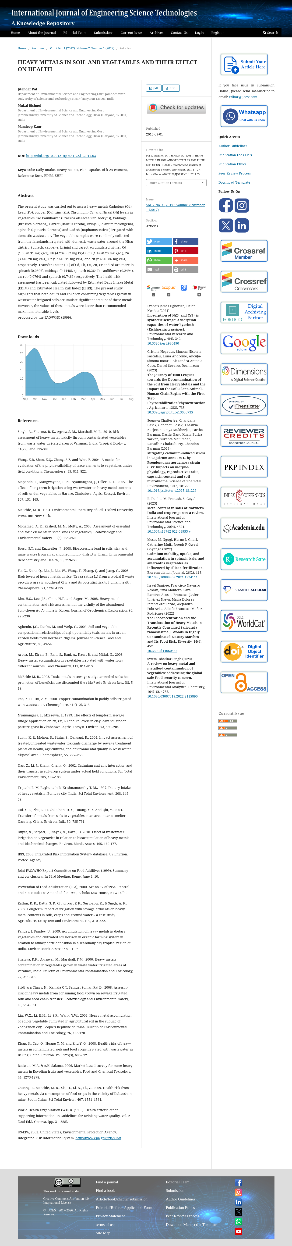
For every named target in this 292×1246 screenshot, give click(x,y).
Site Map (103, 1233)
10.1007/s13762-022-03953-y (169, 531)
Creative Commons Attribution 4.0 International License (66, 1200)
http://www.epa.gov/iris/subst (98, 1138)
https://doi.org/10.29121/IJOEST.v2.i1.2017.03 (61, 155)
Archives (156, 32)
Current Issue (131, 32)
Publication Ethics (232, 164)
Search (270, 32)
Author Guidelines (232, 146)
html (172, 88)
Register (217, 32)
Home (15, 32)
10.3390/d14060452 (162, 650)
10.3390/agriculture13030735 (170, 412)
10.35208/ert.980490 (163, 343)
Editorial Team (75, 32)
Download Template (234, 182)
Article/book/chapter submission (122, 1199)
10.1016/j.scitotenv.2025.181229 (172, 490)
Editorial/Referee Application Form (124, 1207)
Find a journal (107, 1182)
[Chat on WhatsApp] (244, 127)
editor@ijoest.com (243, 97)
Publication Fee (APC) (235, 155)
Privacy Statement (110, 1216)
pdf (155, 88)
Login (199, 32)
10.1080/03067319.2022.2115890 (172, 696)
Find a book (105, 1190)
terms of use (105, 1224)
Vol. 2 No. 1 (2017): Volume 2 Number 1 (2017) (82, 48)
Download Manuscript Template (191, 1224)
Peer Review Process (234, 173)
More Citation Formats (165, 183)
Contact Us (179, 32)
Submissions (103, 32)
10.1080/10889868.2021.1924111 (172, 577)
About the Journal (42, 32)
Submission (175, 1190)
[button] (159, 241)
